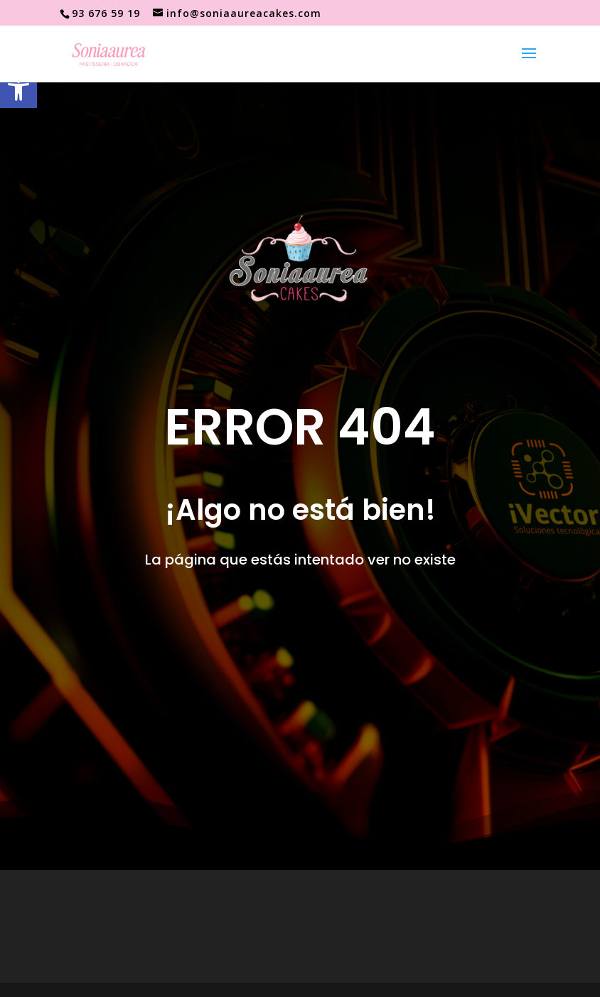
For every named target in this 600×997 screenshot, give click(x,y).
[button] (18, 89)
